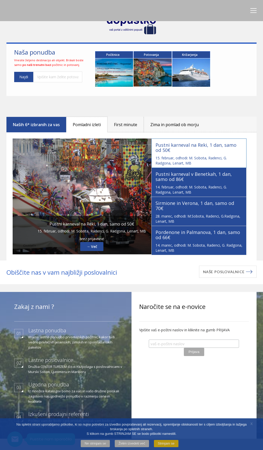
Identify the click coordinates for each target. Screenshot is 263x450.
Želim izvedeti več (132, 444)
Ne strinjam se (95, 444)
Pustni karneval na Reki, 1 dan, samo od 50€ (92, 222)
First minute (125, 123)
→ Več (91, 244)
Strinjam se (166, 444)
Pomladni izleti (87, 123)
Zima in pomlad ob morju (174, 123)
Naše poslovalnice (224, 270)
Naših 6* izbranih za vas (36, 123)
